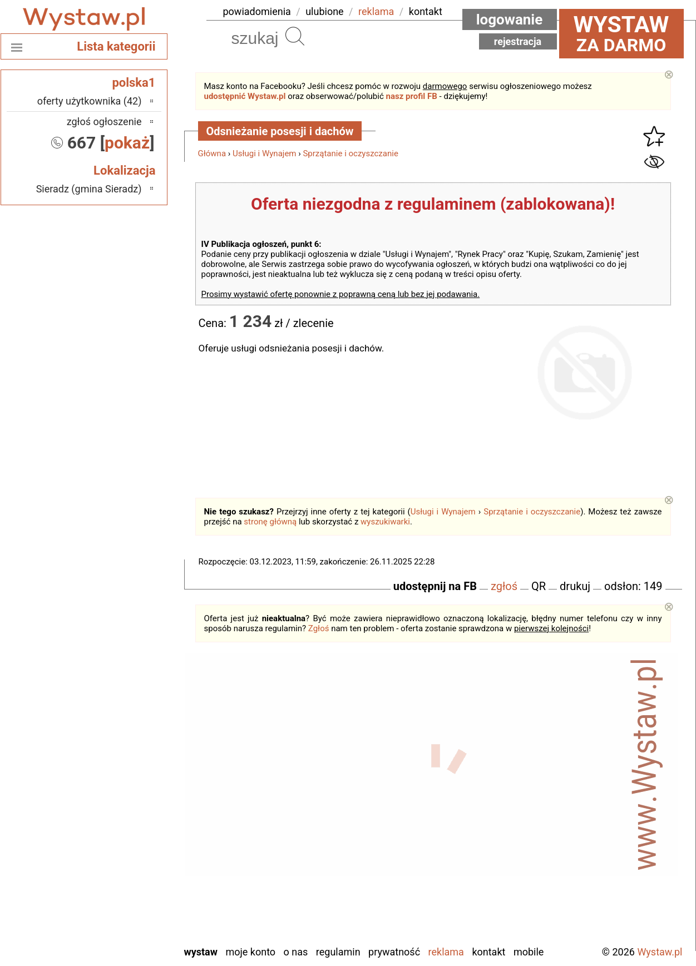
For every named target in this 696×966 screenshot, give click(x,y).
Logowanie (509, 19)
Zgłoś (318, 628)
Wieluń (127, 905)
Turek (130, 890)
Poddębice (120, 845)
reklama (376, 11)
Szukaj (294, 36)
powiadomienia (257, 11)
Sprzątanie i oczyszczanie (350, 153)
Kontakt (488, 952)
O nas (296, 952)
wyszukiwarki (385, 522)
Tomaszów (119, 875)
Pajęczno (123, 830)
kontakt (425, 11)
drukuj (575, 586)
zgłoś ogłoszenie (104, 121)
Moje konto (250, 952)
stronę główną (270, 522)
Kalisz (129, 785)
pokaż (127, 142)
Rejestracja (518, 41)
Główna (212, 153)
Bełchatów (120, 740)
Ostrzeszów (118, 800)
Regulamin (338, 952)
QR (538, 586)
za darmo (621, 33)
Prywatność (394, 952)
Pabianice (121, 815)
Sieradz (126, 860)
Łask (131, 755)
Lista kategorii (116, 46)
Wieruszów (119, 920)
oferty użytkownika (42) (89, 101)
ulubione (324, 11)
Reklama (446, 952)
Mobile (529, 952)
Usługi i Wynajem (265, 153)
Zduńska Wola (113, 935)
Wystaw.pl (659, 952)
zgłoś (504, 586)
